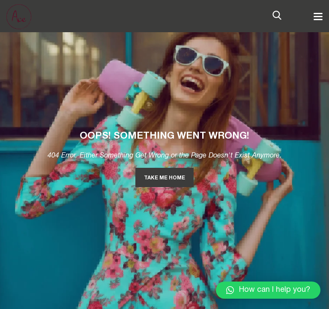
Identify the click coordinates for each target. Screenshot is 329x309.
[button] (268, 290)
